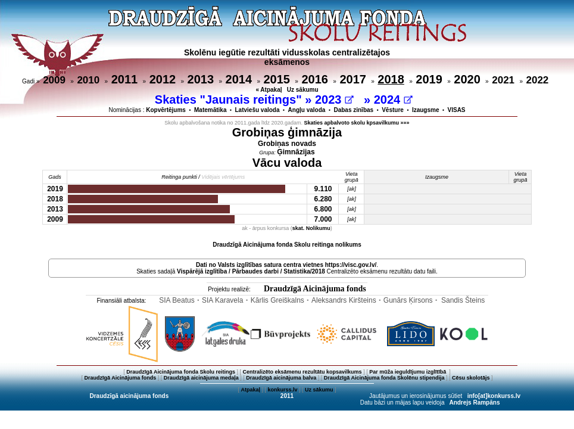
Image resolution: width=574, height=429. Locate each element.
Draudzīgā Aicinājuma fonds (315, 288)
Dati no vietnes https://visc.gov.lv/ (286, 265)
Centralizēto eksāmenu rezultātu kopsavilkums (302, 372)
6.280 (323, 199)
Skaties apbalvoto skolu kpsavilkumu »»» (357, 123)
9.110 (323, 189)
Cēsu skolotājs (471, 378)
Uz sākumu (303, 89)
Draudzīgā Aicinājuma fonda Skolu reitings (180, 372)
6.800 (323, 209)
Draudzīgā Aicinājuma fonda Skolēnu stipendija (384, 378)
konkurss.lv (282, 390)
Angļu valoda (307, 110)
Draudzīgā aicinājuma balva (281, 378)
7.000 (323, 219)
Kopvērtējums (166, 110)
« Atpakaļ (268, 89)
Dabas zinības (353, 110)
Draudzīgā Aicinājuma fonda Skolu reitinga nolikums (287, 244)
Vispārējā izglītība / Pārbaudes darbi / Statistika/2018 (251, 271)
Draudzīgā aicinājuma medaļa (201, 378)
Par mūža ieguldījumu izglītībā (408, 372)
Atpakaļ (250, 390)
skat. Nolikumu (311, 228)
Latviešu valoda (257, 110)
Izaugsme (425, 110)
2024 (393, 99)
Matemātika (210, 110)
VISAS (457, 110)
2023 (334, 99)
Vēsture (393, 110)
